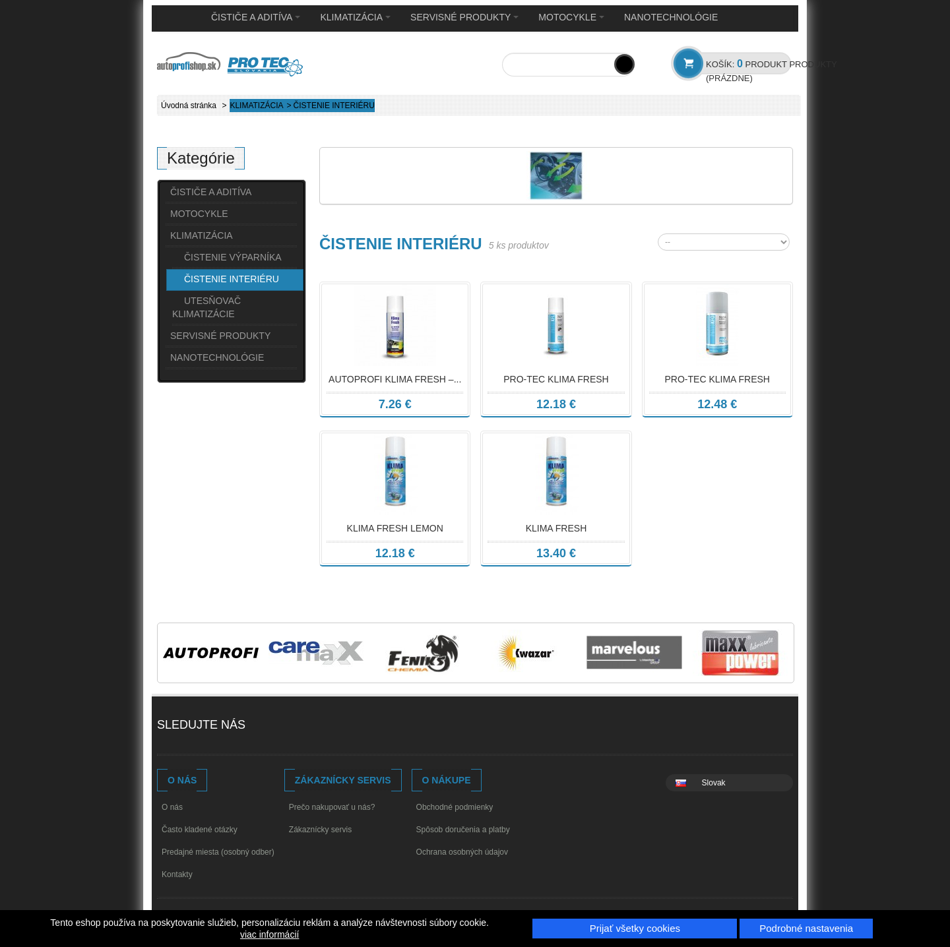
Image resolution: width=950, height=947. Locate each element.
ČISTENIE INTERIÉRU (231, 279)
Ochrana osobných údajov (462, 852)
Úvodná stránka (188, 105)
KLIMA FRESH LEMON (395, 528)
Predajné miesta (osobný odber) (218, 852)
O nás (172, 807)
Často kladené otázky (200, 829)
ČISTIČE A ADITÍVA (255, 17)
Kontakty (177, 874)
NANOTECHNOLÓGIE (671, 17)
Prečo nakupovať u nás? (332, 807)
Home (177, 18)
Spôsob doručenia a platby (463, 829)
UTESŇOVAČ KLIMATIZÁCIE (206, 307)
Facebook (269, 726)
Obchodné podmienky (454, 807)
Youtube (294, 726)
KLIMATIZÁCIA (355, 17)
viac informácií (269, 934)
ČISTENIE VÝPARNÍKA (233, 257)
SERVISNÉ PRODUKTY (464, 17)
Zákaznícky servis (320, 829)
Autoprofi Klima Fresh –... (395, 379)
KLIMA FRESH (556, 528)
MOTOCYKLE (571, 17)
